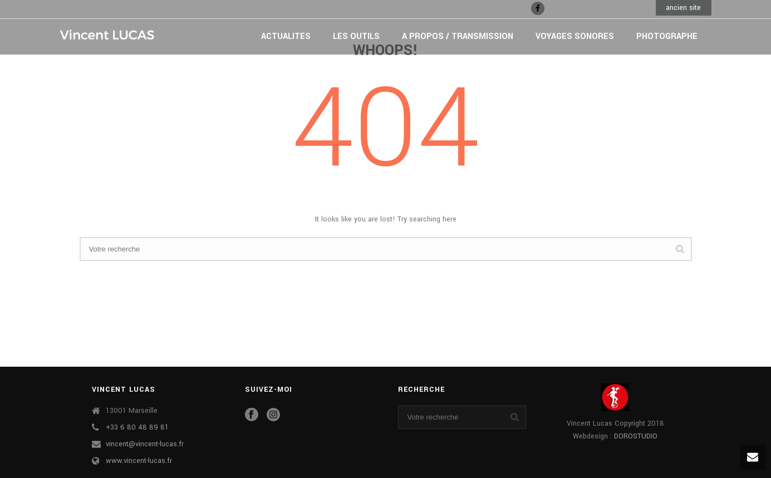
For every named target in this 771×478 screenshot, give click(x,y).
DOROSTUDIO (635, 436)
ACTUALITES (286, 36)
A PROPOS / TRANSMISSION (457, 36)
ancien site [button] (683, 8)
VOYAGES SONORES (575, 36)
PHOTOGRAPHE (667, 36)
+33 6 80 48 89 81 (137, 427)
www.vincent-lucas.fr (139, 461)
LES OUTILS (356, 36)
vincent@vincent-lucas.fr (145, 444)
